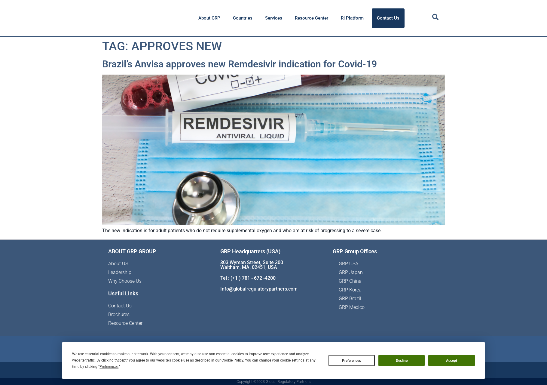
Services (273, 18)
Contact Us (388, 18)
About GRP (209, 18)
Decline (402, 361)
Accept (451, 361)
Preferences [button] (108, 367)
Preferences (351, 361)
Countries (242, 18)
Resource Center (311, 18)
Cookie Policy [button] (232, 360)
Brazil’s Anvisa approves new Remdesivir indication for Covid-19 (239, 64)
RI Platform (352, 18)
